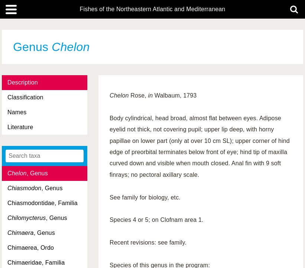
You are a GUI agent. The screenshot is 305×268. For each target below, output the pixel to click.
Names (16, 112)
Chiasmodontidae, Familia (42, 203)
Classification (25, 97)
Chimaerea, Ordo (30, 248)
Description (22, 82)
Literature (20, 127)
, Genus (27, 173)
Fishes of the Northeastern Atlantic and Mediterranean (152, 9)
